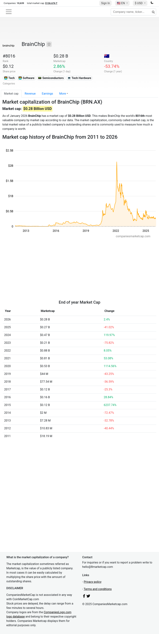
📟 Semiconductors (51, 78)
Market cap (11, 93)
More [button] (62, 93)
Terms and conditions (98, 589)
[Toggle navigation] (9, 11)
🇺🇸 (121, 3)
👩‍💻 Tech (9, 78)
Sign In (105, 3)
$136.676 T (51, 3)
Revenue (30, 93)
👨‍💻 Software (26, 78)
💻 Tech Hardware (79, 78)
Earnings (47, 93)
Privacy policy (92, 582)
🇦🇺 (106, 56)
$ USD (139, 3)
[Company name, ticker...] (133, 11)
